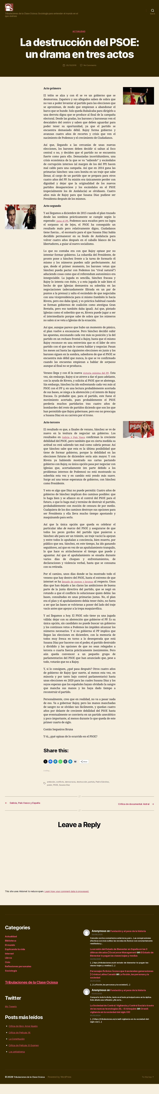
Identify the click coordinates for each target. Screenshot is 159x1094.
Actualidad (79, 36)
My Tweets (11, 1016)
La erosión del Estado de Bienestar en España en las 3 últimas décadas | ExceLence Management (121, 954)
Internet (10, 957)
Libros (9, 961)
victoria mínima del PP (95, 377)
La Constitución (18, 1048)
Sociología (11, 974)
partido (92, 786)
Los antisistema (18, 1061)
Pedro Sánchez (104, 786)
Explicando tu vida (16, 953)
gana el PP (62, 225)
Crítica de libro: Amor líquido (26, 1036)
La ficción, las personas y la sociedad (121, 983)
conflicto (60, 786)
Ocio (8, 965)
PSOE (56, 789)
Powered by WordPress (63, 1087)
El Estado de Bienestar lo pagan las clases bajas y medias (120, 959)
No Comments (90, 69)
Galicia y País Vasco (73, 441)
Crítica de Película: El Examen (26, 1055)
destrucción (82, 786)
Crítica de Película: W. (22, 1042)
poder (49, 789)
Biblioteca (11, 944)
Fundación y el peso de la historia (130, 934)
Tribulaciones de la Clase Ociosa (31, 1087)
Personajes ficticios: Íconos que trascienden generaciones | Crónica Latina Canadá (117, 980)
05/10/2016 (71, 69)
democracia (70, 786)
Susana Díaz (65, 789)
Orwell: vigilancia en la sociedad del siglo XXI (121, 1019)
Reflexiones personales (19, 970)
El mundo (11, 948)
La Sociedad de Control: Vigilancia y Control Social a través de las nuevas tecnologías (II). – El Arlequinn (121, 1014)
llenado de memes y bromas (81, 586)
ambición (51, 786)
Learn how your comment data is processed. (66, 895)
